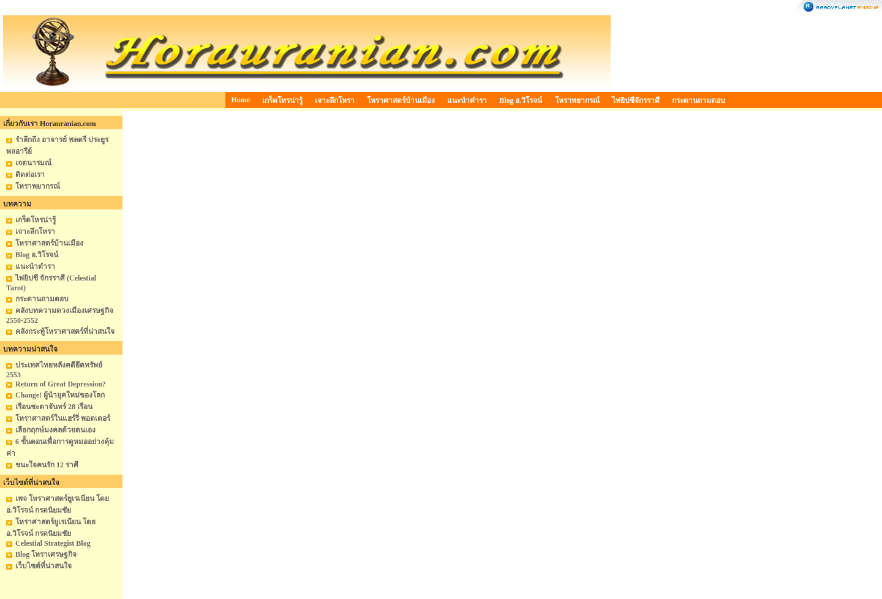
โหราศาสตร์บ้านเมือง (401, 100)
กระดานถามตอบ (698, 100)
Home (241, 100)
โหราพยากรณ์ (577, 100)
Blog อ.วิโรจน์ (520, 100)
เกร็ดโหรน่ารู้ (282, 100)
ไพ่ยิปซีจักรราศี (636, 100)
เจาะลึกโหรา (335, 100)
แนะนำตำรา (467, 100)
